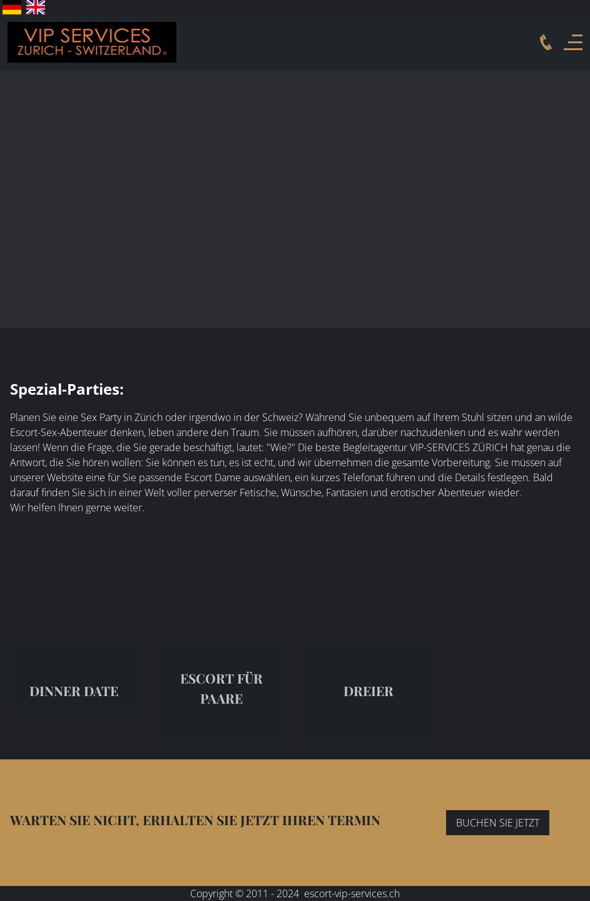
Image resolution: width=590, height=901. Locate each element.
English (35, 7)
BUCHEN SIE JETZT (497, 823)
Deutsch (12, 7)
